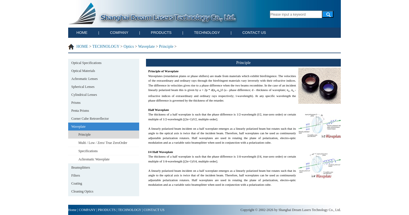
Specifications (88, 151)
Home (72, 210)
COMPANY (119, 32)
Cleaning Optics (82, 191)
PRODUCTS (161, 32)
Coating (76, 183)
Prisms (76, 103)
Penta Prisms (80, 111)
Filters (75, 175)
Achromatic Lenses (84, 79)
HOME (81, 32)
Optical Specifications (86, 63)
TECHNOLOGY (207, 32)
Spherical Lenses (83, 87)
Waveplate (146, 46)
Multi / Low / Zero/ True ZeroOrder (102, 143)
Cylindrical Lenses (84, 95)
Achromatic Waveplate (94, 159)
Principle (166, 46)
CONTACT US (254, 32)
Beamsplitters (80, 167)
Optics (129, 46)
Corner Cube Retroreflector (90, 119)
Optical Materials (83, 71)
